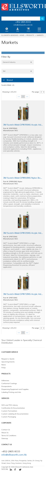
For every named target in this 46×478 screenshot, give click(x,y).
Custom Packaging (8, 417)
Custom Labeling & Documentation (14, 414)
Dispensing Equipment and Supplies (15, 389)
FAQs (3, 368)
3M (17, 71)
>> (27, 96)
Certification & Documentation (13, 408)
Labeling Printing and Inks (11, 392)
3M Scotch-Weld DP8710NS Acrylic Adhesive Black (23, 294)
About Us (4, 433)
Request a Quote (7, 359)
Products (30, 35)
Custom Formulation (9, 411)
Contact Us (5, 430)
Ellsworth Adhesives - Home (12, 35)
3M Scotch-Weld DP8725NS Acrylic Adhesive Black (23, 233)
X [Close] (31, 62)
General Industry (17, 62)
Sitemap (4, 438)
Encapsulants (6, 386)
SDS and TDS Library (9, 405)
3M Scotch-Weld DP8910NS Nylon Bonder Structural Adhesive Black (23, 178)
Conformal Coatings (9, 383)
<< (19, 96)
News (3, 365)
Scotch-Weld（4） (8, 85)
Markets (40, 35)
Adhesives (5, 381)
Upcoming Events (8, 362)
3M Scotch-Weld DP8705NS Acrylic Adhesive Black (23, 124)
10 (41, 92)
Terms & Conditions (8, 436)
